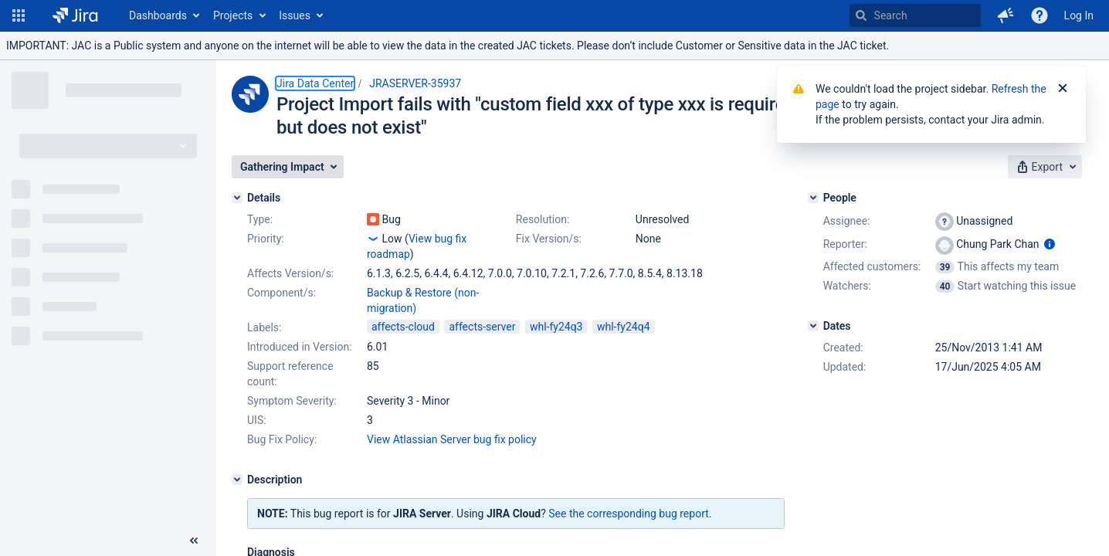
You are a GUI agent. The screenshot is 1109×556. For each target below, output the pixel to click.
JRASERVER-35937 (415, 83)
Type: (260, 219)
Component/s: (281, 292)
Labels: (264, 327)
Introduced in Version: (299, 347)
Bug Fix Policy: (282, 439)
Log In (1079, 15)
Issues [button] (294, 15)
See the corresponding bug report (628, 513)
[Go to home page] (75, 15)
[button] (18, 15)
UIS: (256, 420)
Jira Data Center (315, 83)
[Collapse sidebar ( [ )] (194, 540)
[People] (813, 197)
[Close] (1062, 89)
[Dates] (813, 325)
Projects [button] (233, 15)
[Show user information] (1049, 244)
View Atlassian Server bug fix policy (452, 439)
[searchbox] (915, 15)
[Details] (237, 197)
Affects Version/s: (290, 273)
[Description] (237, 479)
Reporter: (845, 244)
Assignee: (846, 221)
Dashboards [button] (158, 15)
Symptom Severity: (292, 401)
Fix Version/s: (549, 238)
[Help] (1039, 15)
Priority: (265, 238)
